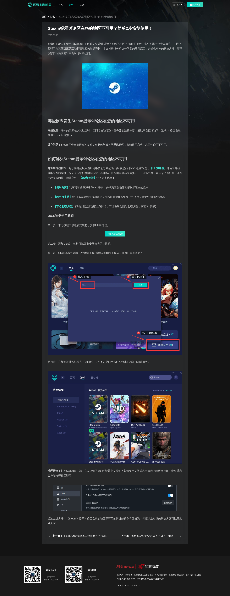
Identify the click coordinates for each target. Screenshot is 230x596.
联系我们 (180, 575)
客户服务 (128, 575)
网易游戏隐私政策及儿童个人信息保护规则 (150, 575)
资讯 (71, 4)
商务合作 (189, 575)
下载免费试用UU (115, 234)
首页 (61, 4)
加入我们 (198, 575)
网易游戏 (172, 575)
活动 (82, 4)
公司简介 (120, 575)
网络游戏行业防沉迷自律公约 (152, 579)
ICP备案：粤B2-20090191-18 (127, 586)
